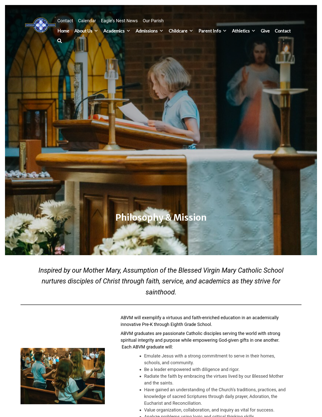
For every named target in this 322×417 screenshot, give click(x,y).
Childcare (181, 31)
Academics (117, 31)
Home (63, 31)
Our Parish (153, 20)
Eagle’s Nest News (119, 20)
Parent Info (212, 31)
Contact (65, 20)
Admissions (150, 31)
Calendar (87, 20)
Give (265, 31)
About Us (86, 31)
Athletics (244, 31)
